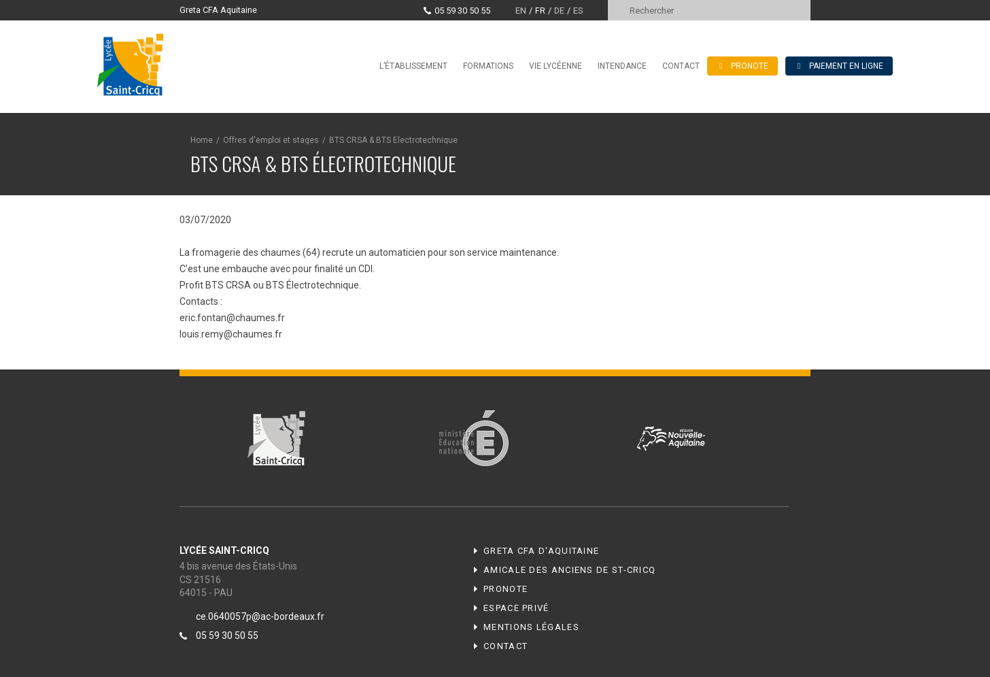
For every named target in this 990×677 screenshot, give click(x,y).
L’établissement (413, 66)
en (520, 10)
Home (201, 140)
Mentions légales (531, 627)
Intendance (622, 66)
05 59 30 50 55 (462, 10)
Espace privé (516, 608)
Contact (681, 66)
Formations (488, 66)
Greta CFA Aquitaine (218, 10)
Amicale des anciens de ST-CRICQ (569, 570)
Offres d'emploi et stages (271, 140)
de (559, 10)
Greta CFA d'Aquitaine (541, 551)
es (578, 10)
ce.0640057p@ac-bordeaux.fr (260, 616)
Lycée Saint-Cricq (134, 64)
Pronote (505, 589)
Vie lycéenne (555, 66)
